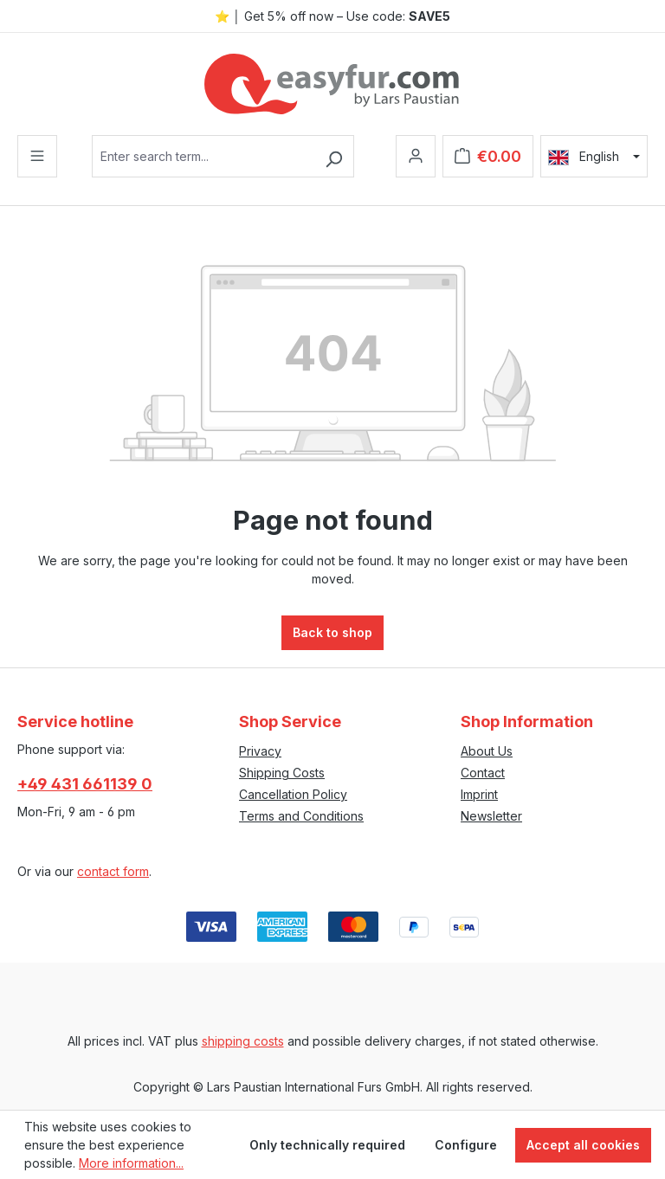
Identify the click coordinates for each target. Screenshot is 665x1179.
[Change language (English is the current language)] (594, 156)
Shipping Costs (282, 772)
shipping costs (243, 1041)
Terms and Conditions (301, 816)
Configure (466, 1144)
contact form (113, 871)
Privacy (260, 751)
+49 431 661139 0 (84, 784)
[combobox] (203, 156)
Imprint (479, 794)
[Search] (333, 156)
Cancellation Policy (293, 794)
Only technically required (327, 1144)
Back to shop (332, 632)
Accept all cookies (583, 1144)
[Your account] (416, 156)
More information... (131, 1163)
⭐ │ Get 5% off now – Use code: (332, 16)
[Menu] (37, 156)
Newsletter (491, 816)
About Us (487, 751)
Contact (483, 772)
